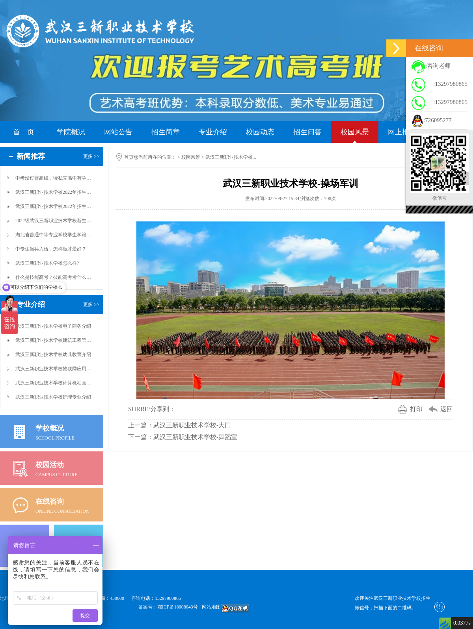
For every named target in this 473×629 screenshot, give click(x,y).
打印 (416, 409)
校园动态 (260, 132)
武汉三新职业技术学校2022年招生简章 (53, 192)
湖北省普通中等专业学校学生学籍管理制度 (53, 234)
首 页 (23, 132)
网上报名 (402, 132)
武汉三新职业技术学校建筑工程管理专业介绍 (53, 340)
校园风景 (355, 132)
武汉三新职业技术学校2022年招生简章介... (53, 206)
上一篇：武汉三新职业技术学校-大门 (179, 425)
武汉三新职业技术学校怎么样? (47, 263)
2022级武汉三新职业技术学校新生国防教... (53, 220)
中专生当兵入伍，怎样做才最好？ (50, 249)
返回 (446, 409)
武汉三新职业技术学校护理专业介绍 (53, 397)
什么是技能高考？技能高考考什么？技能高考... (53, 277)
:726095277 (432, 121)
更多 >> (91, 156)
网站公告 (118, 132)
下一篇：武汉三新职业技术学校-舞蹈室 (182, 437)
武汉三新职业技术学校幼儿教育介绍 (53, 354)
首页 (129, 157)
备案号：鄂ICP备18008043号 (168, 607)
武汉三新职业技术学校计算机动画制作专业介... (53, 383)
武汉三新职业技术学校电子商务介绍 (53, 326)
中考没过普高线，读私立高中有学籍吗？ (53, 178)
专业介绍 (213, 132)
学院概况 (71, 132)
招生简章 (165, 132)
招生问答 (307, 132)
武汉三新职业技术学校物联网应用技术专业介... (53, 368)
